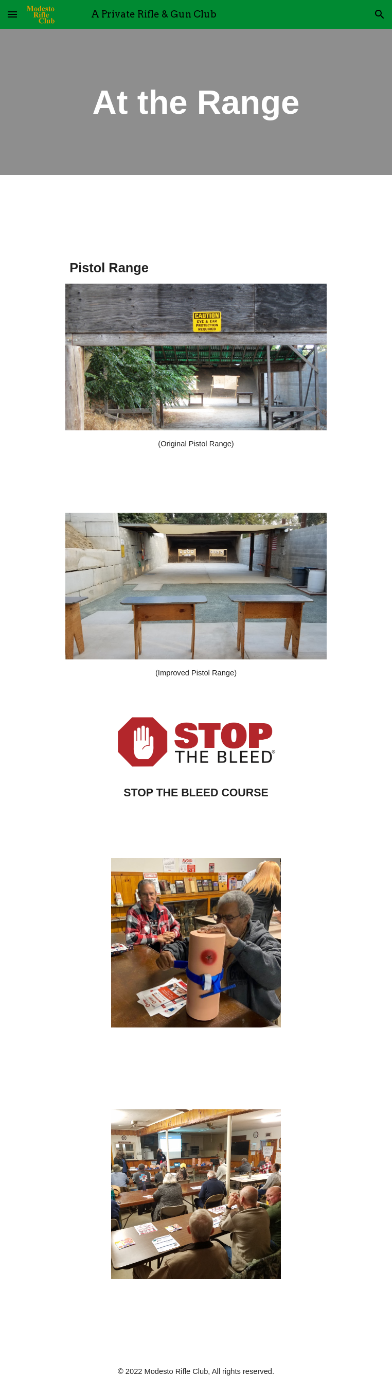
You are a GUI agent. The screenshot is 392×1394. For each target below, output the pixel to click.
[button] (12, 14)
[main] (195, 102)
